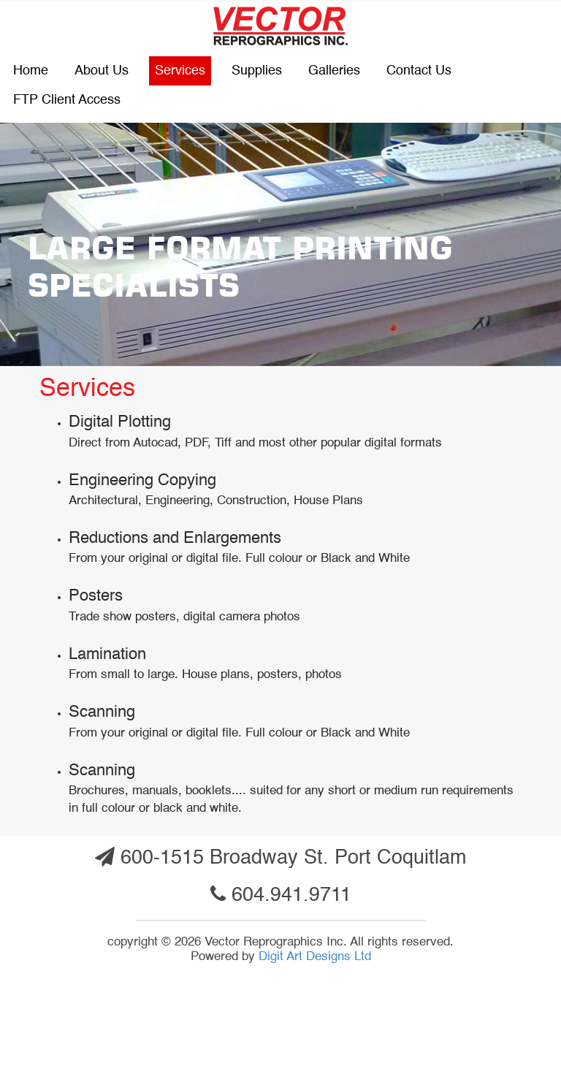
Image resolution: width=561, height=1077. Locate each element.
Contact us (418, 70)
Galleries (334, 70)
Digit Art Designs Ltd (315, 957)
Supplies (257, 70)
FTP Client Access (67, 100)
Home (30, 70)
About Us (102, 70)
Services (180, 70)
